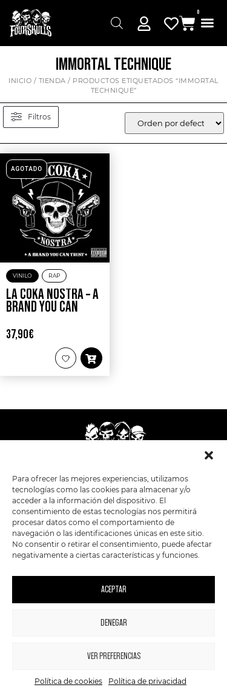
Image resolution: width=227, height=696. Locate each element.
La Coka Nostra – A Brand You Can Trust (52, 307)
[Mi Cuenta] (144, 23)
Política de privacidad (147, 681)
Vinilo (22, 275)
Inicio (19, 80)
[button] (209, 455)
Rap (54, 275)
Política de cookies (68, 681)
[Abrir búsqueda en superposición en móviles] (117, 23)
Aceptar (114, 589)
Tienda (52, 80)
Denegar (113, 622)
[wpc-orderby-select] (174, 123)
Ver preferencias (113, 656)
